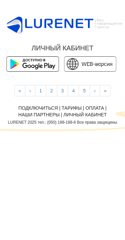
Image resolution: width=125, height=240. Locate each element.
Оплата (94, 108)
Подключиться (38, 108)
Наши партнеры (39, 114)
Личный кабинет (85, 114)
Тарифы (72, 108)
